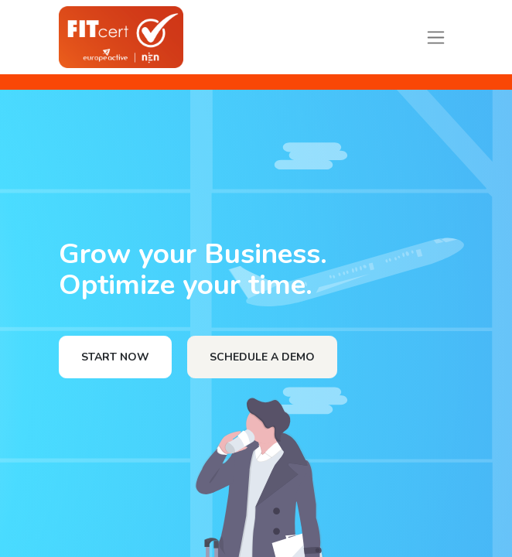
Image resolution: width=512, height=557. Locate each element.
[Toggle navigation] (435, 37)
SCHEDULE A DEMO (262, 357)
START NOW (115, 357)
